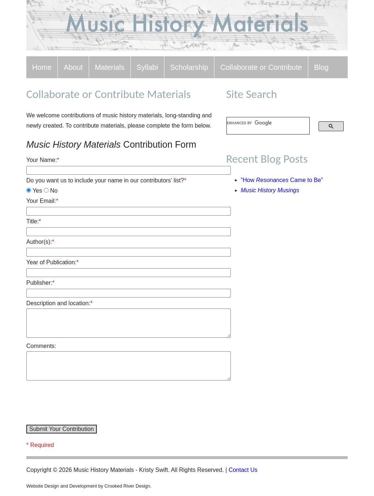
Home (41, 67)
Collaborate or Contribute (261, 67)
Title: (33, 221)
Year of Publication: (52, 262)
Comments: (41, 346)
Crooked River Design (127, 486)
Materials (110, 67)
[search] (263, 123)
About (73, 67)
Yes (34, 191)
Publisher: (40, 283)
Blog (321, 67)
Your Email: (42, 201)
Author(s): (40, 242)
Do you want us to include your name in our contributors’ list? (106, 180)
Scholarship (189, 67)
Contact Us (243, 470)
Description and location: (59, 303)
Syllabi (147, 67)
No (51, 191)
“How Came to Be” (282, 180)
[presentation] (81, 404)
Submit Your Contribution (61, 429)
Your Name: (42, 160)
